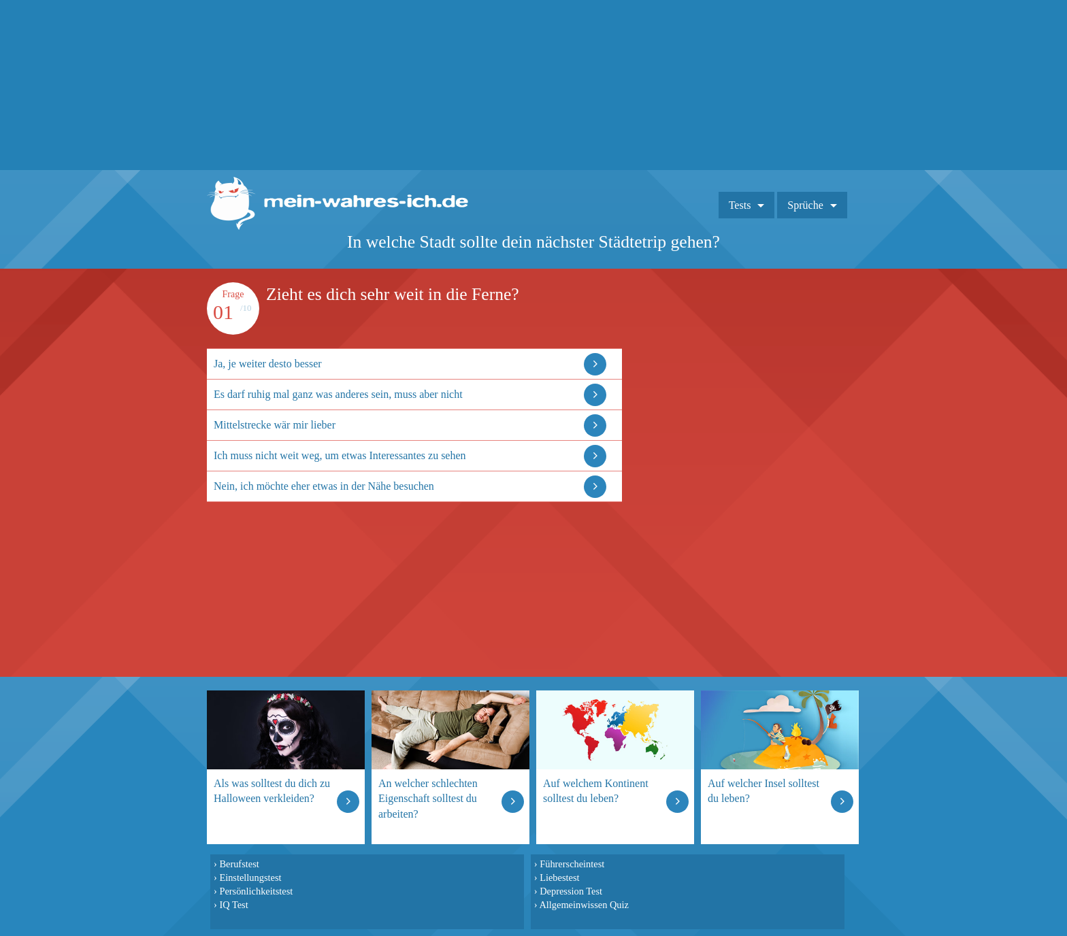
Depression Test (571, 891)
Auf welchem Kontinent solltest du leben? (596, 791)
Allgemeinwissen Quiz (584, 904)
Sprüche (805, 205)
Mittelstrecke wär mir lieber (274, 425)
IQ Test (233, 904)
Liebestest (559, 877)
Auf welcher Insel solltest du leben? (763, 791)
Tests (740, 205)
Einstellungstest (250, 877)
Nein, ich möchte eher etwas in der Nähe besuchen (324, 486)
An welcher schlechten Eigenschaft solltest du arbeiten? (428, 798)
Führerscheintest (572, 863)
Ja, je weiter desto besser (268, 363)
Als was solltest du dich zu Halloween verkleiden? (272, 791)
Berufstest (239, 863)
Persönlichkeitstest (256, 891)
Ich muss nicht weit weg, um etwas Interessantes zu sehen (340, 455)
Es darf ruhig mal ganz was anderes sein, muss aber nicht (338, 394)
